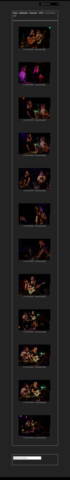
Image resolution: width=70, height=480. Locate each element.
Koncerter (33, 12)
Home (15, 12)
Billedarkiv (24, 12)
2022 (41, 12)
